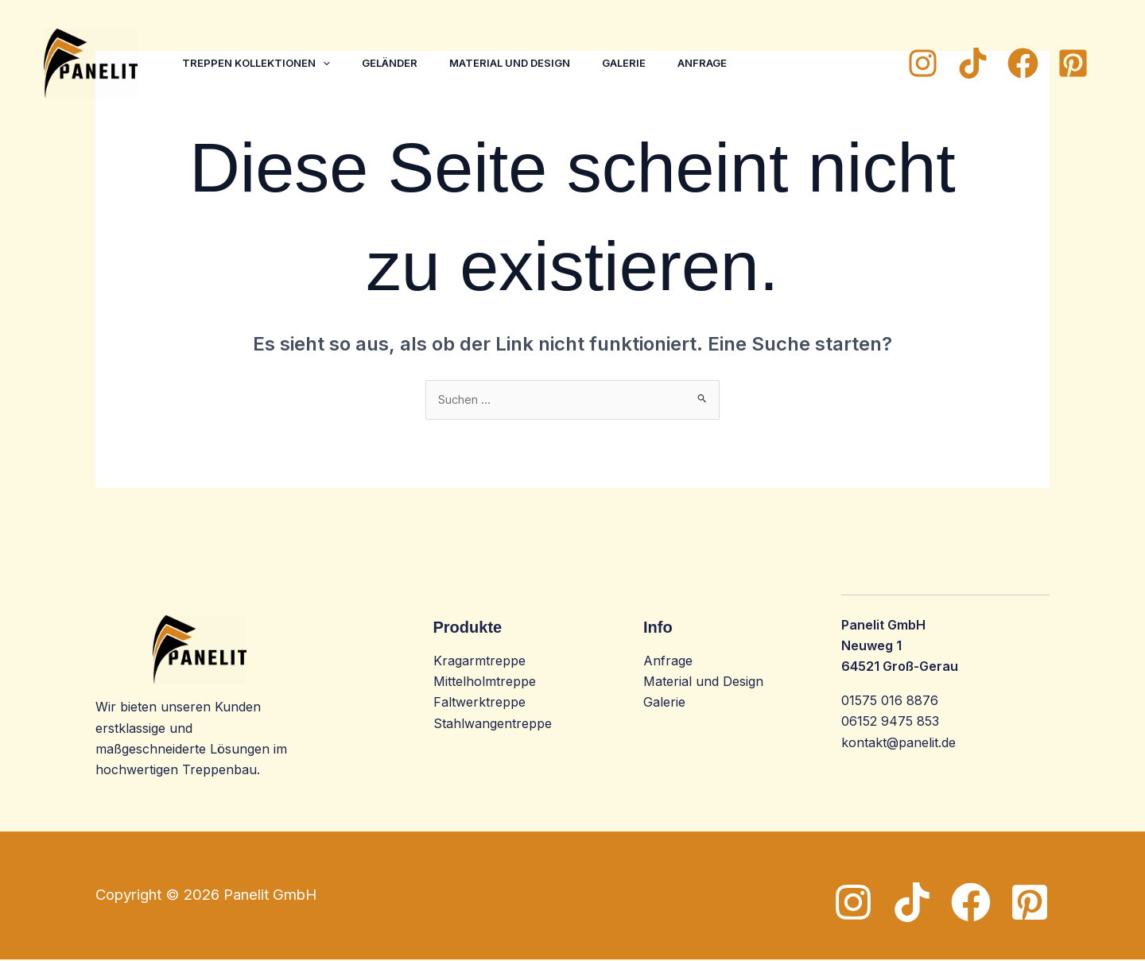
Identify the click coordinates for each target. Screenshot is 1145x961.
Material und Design (525, 62)
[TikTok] (972, 63)
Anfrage (730, 62)
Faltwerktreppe (479, 704)
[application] (326, 63)
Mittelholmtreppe (484, 683)
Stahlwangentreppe (492, 725)
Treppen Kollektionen (259, 63)
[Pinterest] (1073, 63)
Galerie (646, 62)
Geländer (399, 62)
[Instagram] (922, 63)
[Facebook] (1022, 63)
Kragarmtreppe (479, 662)
